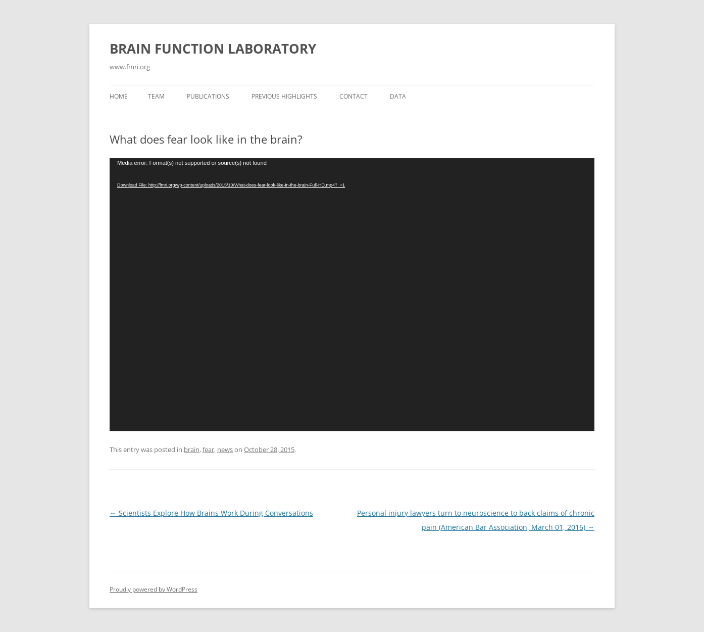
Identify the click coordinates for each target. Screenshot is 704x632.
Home (119, 96)
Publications (208, 96)
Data (398, 96)
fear (208, 449)
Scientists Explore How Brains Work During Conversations (211, 513)
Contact (353, 96)
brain (191, 449)
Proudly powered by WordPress (153, 589)
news (225, 449)
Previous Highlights (284, 96)
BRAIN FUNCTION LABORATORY (213, 48)
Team (156, 96)
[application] (352, 294)
